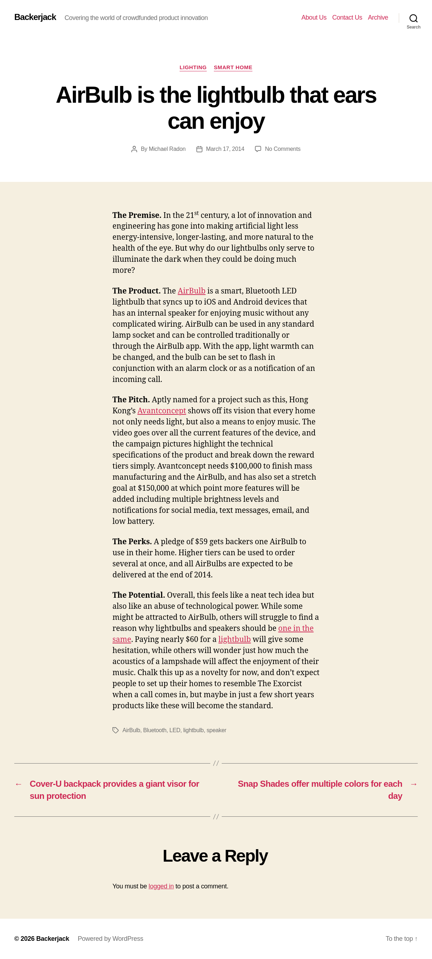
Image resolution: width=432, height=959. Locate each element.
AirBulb (192, 291)
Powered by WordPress (110, 938)
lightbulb (234, 639)
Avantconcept (161, 411)
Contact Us (347, 17)
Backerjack (35, 17)
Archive (378, 17)
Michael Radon (167, 149)
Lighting (193, 67)
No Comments (282, 149)
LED (175, 730)
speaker (216, 730)
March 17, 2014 (225, 149)
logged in (161, 886)
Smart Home (233, 67)
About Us (313, 17)
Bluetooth (154, 730)
